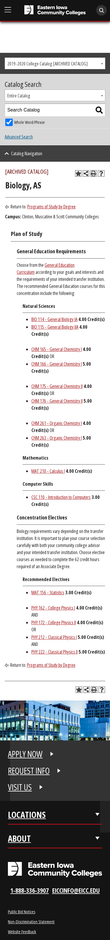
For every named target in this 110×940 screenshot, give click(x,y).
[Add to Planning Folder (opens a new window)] (78, 173)
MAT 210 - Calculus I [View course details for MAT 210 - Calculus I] (48, 471)
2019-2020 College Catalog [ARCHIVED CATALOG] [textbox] (47, 63)
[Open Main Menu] (8, 10)
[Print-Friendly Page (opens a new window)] (93, 173)
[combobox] (55, 63)
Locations (27, 815)
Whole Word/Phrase (29, 122)
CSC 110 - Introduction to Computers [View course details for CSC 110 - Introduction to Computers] (61, 497)
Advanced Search (19, 137)
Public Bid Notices (21, 911)
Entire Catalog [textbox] (18, 95)
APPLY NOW (25, 754)
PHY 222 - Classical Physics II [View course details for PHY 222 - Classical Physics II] (54, 652)
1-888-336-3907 (29, 890)
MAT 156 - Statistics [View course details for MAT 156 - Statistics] (47, 592)
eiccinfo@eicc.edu (76, 890)
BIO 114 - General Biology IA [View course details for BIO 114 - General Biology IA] (54, 319)
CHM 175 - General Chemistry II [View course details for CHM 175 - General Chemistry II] (57, 386)
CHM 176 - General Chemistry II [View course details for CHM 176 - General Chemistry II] (57, 401)
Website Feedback (22, 931)
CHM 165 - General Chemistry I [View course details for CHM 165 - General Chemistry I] (56, 349)
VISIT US (20, 787)
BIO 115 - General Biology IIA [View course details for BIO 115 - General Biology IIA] (54, 327)
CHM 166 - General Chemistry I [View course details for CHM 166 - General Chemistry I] (56, 364)
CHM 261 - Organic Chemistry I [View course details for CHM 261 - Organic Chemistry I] (56, 423)
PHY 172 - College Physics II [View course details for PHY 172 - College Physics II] (53, 622)
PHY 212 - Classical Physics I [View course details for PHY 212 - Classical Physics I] (54, 637)
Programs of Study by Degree (51, 206)
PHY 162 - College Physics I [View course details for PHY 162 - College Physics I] (53, 608)
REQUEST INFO (29, 771)
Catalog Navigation (26, 153)
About (19, 838)
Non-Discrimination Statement (31, 921)
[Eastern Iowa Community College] (54, 10)
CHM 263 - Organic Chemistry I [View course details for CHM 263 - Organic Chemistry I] (56, 438)
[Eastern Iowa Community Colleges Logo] (55, 869)
